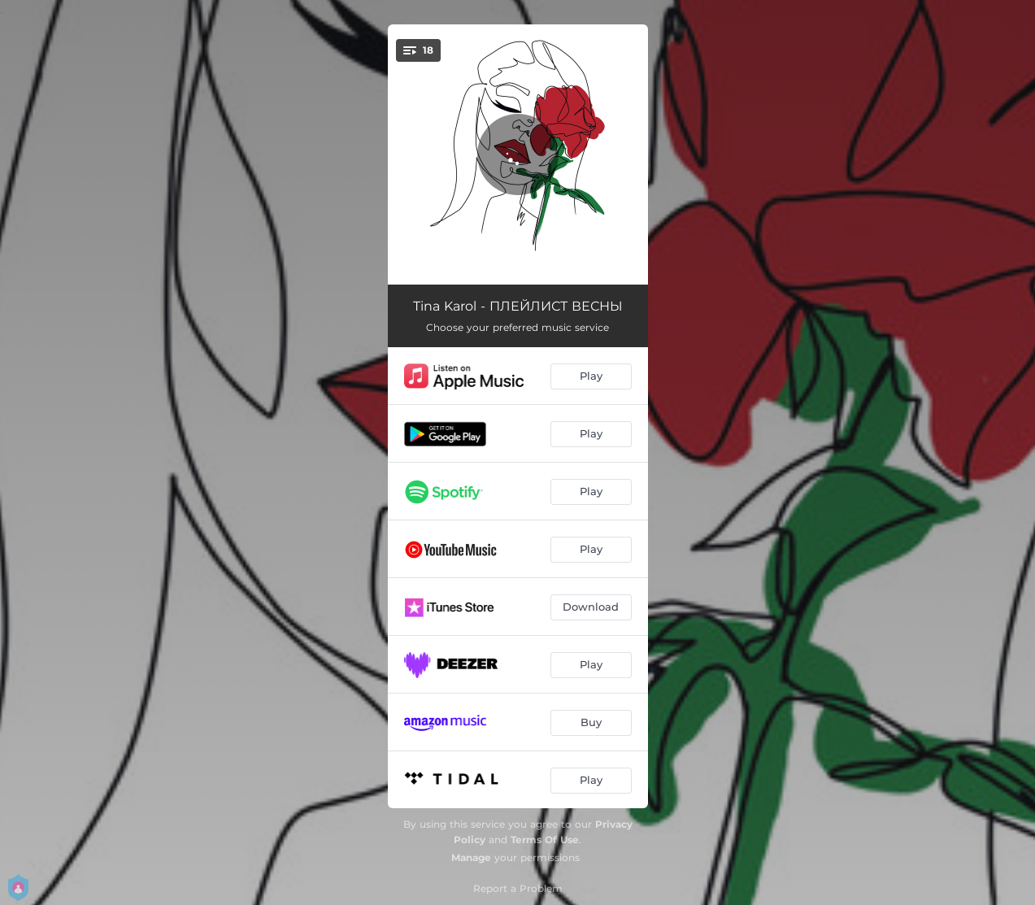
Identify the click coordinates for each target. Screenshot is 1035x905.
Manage (471, 857)
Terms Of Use (545, 839)
